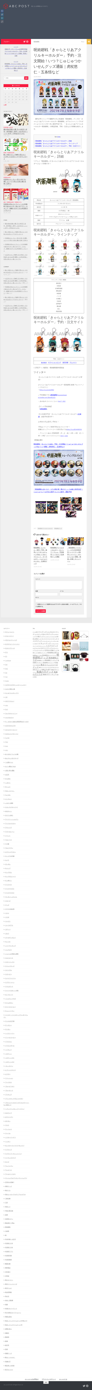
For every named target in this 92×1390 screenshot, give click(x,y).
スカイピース (9, 958)
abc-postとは (63, 1379)
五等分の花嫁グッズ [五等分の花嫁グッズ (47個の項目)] (51, 650)
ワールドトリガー (10, 1174)
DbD (6, 664)
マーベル (7, 1133)
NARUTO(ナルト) (9, 701)
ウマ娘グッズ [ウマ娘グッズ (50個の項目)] (39, 636)
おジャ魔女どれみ (10, 766)
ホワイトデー (9, 1117)
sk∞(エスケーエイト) (11, 730)
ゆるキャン (8, 811)
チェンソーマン (9, 1011)
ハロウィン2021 (9, 1058)
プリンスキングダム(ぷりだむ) (14, 1098)
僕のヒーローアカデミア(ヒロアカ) (15, 1194)
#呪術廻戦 (53, 395)
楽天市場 (65, 362)
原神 (6, 1215)
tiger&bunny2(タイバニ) (11, 734)
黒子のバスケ (9, 1370)
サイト (37, 597)
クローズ (7, 901)
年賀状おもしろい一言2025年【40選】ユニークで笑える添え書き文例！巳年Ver (15, 181)
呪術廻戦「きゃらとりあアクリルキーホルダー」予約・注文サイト (58, 146)
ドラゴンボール (9, 1045)
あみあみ (44, 362)
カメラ (7, 860)
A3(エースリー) (9, 636)
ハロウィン (8, 1054)
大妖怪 (7, 1231)
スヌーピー (8, 974)
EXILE (6, 668)
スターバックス (9, 962)
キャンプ (7, 868)
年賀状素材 (8, 1259)
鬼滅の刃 (7, 1361)
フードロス (8, 1082)
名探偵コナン (9, 1219)
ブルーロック (9, 1090)
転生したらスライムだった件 (13, 1325)
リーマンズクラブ (10, 1158)
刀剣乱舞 (7, 1198)
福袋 (6, 1304)
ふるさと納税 (9, 803)
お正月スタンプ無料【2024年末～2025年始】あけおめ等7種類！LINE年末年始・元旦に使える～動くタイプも (16, 257)
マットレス (8, 1129)
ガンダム (7, 864)
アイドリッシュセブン (11, 819)
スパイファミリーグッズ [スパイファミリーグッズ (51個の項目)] (49, 639)
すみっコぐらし (9, 791)
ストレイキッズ (9, 966)
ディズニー (8, 1025)
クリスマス (8, 884)
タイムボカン (9, 1003)
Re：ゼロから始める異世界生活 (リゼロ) (17, 721)
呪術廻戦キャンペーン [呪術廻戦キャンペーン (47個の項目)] (49, 655)
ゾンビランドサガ (10, 999)
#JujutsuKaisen (62, 395)
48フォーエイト (9, 632)
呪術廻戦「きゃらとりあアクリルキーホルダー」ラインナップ (56, 143)
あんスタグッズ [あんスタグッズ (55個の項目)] (47, 634)
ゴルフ (7, 933)
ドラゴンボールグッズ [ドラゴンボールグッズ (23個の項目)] (47, 641)
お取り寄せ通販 (9, 770)
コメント (37, 579)
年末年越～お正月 (8, 127)
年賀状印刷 (8, 1255)
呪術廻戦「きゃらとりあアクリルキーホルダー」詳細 (53, 141)
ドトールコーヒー (10, 1037)
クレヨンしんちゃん (11, 897)
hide (59, 137)
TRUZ (6, 742)
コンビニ (7, 921)
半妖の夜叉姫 (9, 1211)
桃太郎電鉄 (8, 1292)
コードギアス (9, 925)
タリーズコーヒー (10, 1007)
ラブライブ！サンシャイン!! (13, 1154)
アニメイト (73, 362)
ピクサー (7, 1074)
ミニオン (7, 1141)
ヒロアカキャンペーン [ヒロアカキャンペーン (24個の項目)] (41, 646)
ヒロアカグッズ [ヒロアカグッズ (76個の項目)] (52, 646)
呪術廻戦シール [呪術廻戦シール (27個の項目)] (40, 660)
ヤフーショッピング (54, 362)
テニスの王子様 (9, 1021)
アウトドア (8, 827)
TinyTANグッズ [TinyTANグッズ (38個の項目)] (38, 634)
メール (62, 591)
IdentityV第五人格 (10, 689)
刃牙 (6, 1202)
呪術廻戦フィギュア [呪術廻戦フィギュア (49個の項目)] (51, 660)
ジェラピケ (8, 950)
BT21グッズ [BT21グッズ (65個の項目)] (42, 632)
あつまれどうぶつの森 (11, 754)
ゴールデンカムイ (10, 937)
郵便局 (7, 1337)
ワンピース (8, 1170)
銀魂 (6, 1341)
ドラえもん (8, 1041)
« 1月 (5, 105)
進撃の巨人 (8, 1329)
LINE (5, 202)
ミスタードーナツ (10, 1137)
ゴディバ (7, 929)
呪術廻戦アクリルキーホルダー (45, 528)
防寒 (6, 1349)
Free (6, 677)
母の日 (7, 1296)
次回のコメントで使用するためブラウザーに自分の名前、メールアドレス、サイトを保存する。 (58, 605)
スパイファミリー (10, 978)
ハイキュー (8, 1050)
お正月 (7, 774)
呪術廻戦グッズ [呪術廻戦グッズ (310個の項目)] (46, 656)
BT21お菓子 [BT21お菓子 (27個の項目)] (35, 632)
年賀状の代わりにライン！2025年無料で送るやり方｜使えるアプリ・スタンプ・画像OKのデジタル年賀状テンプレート (16, 207)
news (5, 152)
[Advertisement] (46, 25)
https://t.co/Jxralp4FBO (47, 390)
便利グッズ (8, 1186)
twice (6, 746)
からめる (7, 779)
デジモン (7, 1029)
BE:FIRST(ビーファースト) (12, 644)
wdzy (6, 750)
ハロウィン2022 (9, 1062)
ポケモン (7, 1121)
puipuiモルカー (9, 717)
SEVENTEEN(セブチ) (10, 726)
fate (6, 673)
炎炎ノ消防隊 (9, 1300)
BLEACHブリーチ (10, 648)
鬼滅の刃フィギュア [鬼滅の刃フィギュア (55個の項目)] (49, 674)
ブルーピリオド (9, 1086)
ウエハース (8, 840)
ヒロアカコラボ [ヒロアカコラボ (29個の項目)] (36, 648)
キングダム (8, 872)
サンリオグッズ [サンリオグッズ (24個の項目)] (47, 636)
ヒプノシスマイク (10, 1070)
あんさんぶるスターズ (11, 758)
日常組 (7, 1276)
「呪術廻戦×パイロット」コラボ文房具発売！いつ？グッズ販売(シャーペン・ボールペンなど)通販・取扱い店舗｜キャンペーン (74, 554)
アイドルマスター (10, 823)
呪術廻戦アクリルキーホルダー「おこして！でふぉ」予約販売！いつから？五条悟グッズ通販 (57, 552)
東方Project (8, 1288)
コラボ (7, 917)
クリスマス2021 (9, 889)
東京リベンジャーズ (11, 1284)
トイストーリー (9, 1033)
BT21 (6, 652)
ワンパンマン (9, 1166)
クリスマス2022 (9, 893)
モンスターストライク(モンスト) (14, 1145)
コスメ (7, 913)
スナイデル (8, 970)
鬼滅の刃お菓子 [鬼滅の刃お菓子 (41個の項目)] (46, 669)
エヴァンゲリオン (10, 852)
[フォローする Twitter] (24, 41)
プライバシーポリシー (49, 1379)
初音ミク (7, 1207)
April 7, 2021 (61, 401)
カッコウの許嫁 (9, 856)
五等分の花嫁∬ (9, 1182)
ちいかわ (7, 795)
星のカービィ (9, 1280)
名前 (36, 591)
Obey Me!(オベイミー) (11, 713)
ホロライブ (8, 1113)
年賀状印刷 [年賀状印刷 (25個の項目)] (37, 665)
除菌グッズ (8, 1353)
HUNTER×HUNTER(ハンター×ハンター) (15, 685)
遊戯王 (7, 1333)
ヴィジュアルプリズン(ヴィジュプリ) (16, 1178)
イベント (7, 836)
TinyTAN (7, 738)
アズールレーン (9, 831)
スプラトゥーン (9, 982)
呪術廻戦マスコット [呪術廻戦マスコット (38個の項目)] (48, 662)
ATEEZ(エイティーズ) (11, 640)
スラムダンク (9, 986)
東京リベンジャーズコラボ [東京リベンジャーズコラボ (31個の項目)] (46, 667)
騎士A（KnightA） (10, 1357)
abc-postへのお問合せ (32, 1379)
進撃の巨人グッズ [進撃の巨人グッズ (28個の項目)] (37, 669)
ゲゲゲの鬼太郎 (9, 909)
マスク (7, 1125)
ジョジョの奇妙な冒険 (11, 954)
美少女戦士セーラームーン (13, 1312)
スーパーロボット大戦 (11, 990)
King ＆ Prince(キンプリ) (12, 693)
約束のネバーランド (11, 1308)
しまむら (7, 783)
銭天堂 (7, 1345)
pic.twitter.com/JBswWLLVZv (46, 397)
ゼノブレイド (9, 994)
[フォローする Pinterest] (27, 41)
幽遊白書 (7, 1264)
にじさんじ (8, 799)
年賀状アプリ (18, 202)
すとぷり (7, 787)
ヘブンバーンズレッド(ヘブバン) (14, 1109)
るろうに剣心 (9, 815)
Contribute (8, 660)
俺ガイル (7, 1190)
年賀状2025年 (10, 152)
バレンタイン (9, 1066)
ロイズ (7, 1162)
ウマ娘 (7, 844)
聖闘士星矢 (8, 1317)
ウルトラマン (9, 848)
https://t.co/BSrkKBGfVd (74, 429)
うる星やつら (9, 762)
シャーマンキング (10, 946)
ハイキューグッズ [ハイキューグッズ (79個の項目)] (44, 643)
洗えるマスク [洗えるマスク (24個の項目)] (56, 667)
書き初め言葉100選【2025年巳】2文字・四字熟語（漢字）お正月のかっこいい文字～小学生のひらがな (16, 131)
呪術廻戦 (36, 42)
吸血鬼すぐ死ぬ (9, 1223)
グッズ (7, 905)
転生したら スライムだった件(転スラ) (16, 1321)
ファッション (9, 1078)
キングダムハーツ (10, 876)
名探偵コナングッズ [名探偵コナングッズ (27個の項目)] (42, 652)
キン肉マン (8, 880)
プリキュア (8, 1094)
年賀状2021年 (9, 1243)
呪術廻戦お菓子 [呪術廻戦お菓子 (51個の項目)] (52, 652)
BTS (6, 656)
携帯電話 (7, 1268)
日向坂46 (7, 1272)
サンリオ (7, 941)
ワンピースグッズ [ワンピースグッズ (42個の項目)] (39, 650)
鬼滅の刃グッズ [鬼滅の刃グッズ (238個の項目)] (45, 671)
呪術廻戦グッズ (58, 528)
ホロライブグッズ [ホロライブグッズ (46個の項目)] (46, 648)
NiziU (6, 709)
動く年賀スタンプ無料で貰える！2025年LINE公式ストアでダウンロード (15, 157)
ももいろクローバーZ (11, 807)
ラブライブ (8, 1149)
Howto (7, 681)
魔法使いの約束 (9, 1365)
